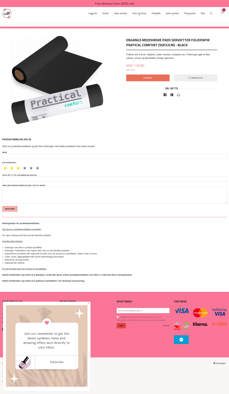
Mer (203, 13)
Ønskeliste (195, 77)
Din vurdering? (9, 162)
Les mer (166, 326)
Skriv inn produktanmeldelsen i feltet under (114, 194)
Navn (114, 155)
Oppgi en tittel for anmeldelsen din (114, 178)
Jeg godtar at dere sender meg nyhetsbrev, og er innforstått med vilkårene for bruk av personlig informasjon (141, 318)
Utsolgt (147, 77)
